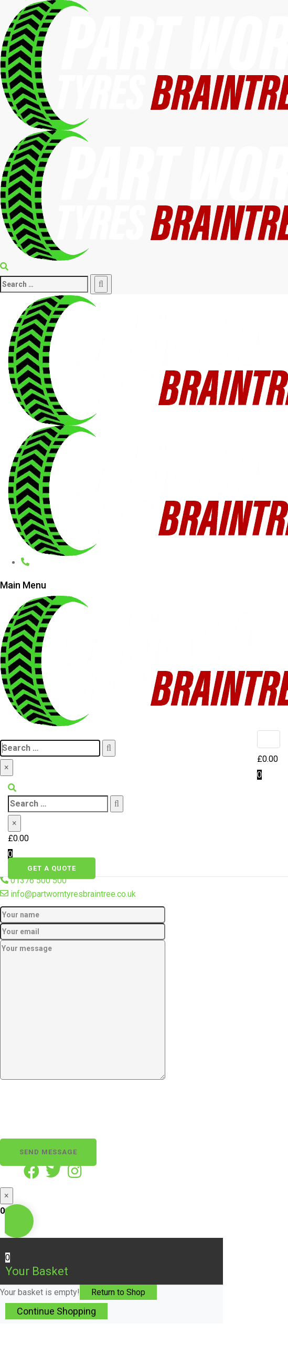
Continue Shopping (56, 1311)
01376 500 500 (38, 880)
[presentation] (79, 1104)
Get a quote (51, 868)
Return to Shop (118, 1292)
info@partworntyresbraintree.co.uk (73, 894)
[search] (44, 284)
